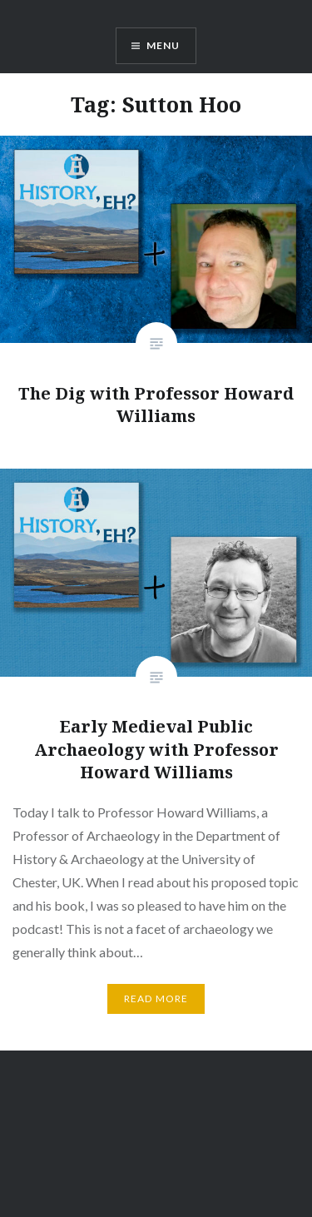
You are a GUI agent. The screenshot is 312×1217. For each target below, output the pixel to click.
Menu (163, 45)
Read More (156, 998)
